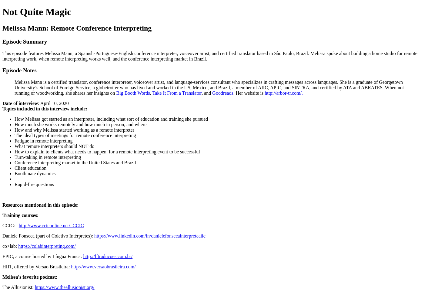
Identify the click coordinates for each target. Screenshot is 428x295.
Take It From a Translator (177, 93)
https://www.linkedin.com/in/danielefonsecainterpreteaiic (150, 235)
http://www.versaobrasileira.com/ (103, 266)
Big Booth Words (133, 93)
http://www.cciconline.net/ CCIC (51, 225)
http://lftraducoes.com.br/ (108, 256)
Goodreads (222, 93)
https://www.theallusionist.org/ (65, 287)
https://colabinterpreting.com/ (47, 246)
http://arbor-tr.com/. (284, 93)
